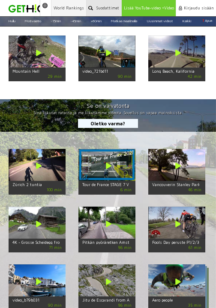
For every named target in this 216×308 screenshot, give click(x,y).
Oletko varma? (107, 123)
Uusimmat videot (160, 20)
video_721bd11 (95, 71)
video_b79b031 (25, 300)
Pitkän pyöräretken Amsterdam (111, 242)
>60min (96, 20)
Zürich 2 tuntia (27, 184)
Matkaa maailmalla (124, 20)
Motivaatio (32, 20)
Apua (207, 20)
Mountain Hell (25, 71)
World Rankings (69, 8)
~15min (56, 20)
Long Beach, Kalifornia (173, 71)
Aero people (162, 300)
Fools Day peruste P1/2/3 (175, 242)
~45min (75, 20)
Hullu (11, 20)
